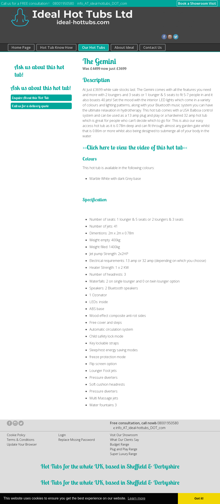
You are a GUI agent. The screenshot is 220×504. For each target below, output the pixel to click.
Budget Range (119, 444)
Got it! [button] (198, 498)
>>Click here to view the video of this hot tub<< (134, 147)
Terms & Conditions (20, 440)
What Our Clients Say (124, 440)
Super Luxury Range (123, 454)
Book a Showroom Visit (197, 3)
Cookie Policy (16, 435)
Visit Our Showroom (124, 435)
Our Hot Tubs (93, 47)
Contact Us (152, 47)
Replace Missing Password (76, 440)
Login (62, 435)
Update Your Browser (22, 444)
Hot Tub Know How (56, 47)
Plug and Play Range (123, 449)
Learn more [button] (136, 498)
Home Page (21, 47)
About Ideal (124, 47)
